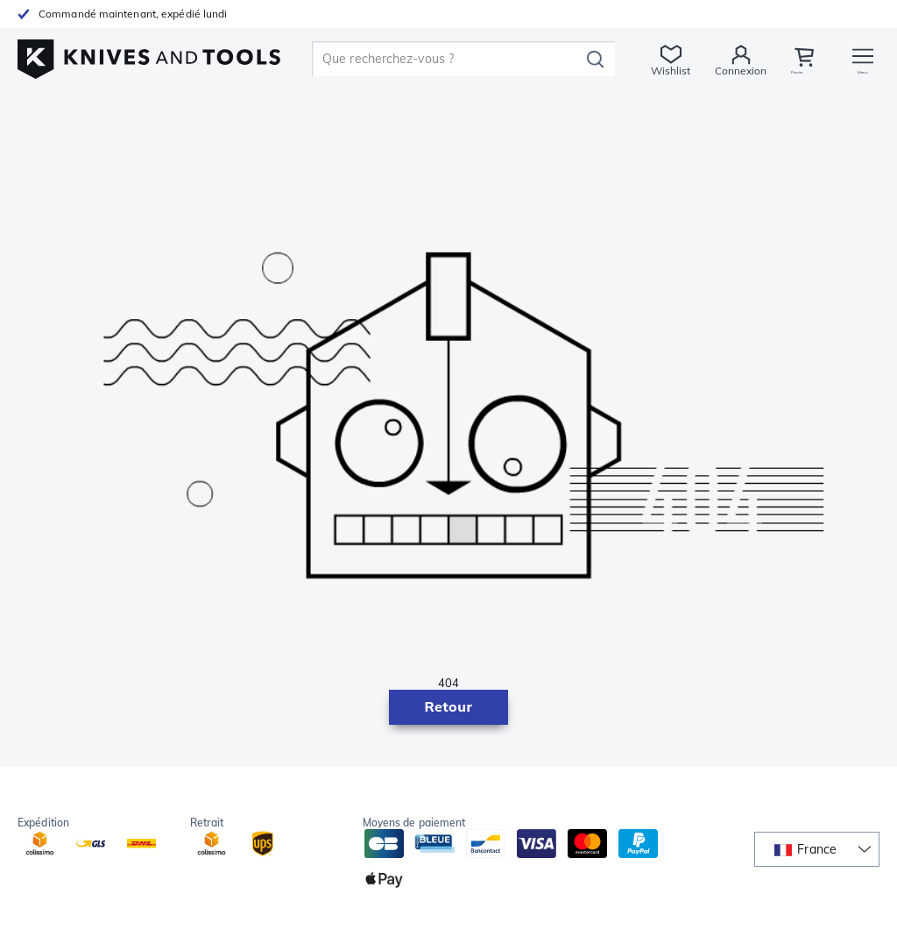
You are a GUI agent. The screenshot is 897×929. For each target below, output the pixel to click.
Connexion (735, 70)
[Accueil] (149, 54)
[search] (446, 58)
